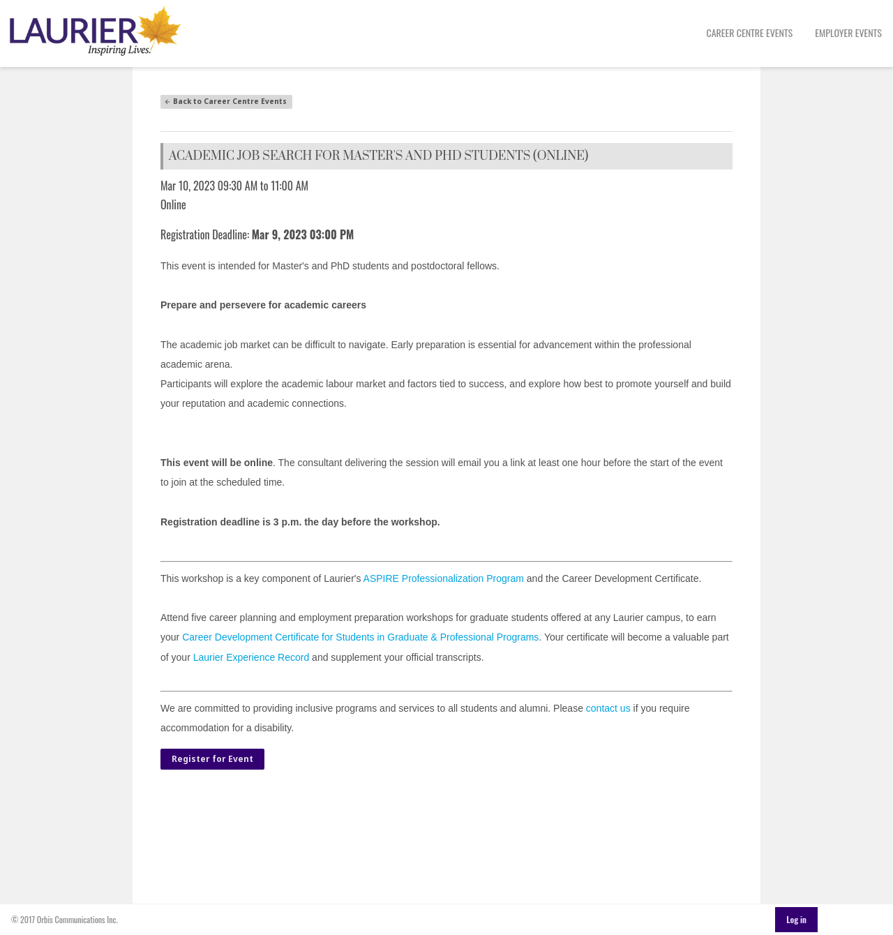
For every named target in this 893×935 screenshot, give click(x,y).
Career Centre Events (750, 32)
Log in (796, 919)
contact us (608, 708)
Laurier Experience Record (251, 657)
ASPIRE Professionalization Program (443, 578)
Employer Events (848, 32)
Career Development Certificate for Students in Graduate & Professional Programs (360, 637)
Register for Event (212, 759)
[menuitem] (750, 33)
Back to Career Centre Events (225, 101)
